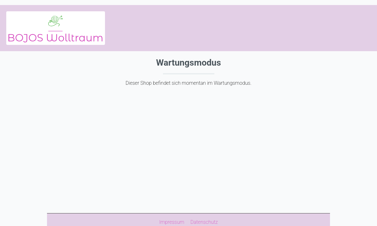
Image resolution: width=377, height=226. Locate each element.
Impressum (172, 222)
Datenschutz (204, 222)
